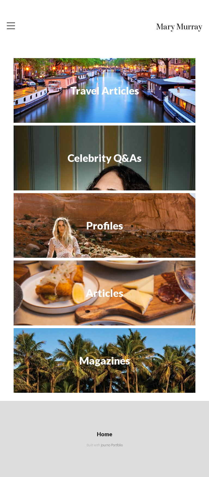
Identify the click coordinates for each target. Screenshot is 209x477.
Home (104, 434)
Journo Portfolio (112, 445)
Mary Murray (179, 27)
